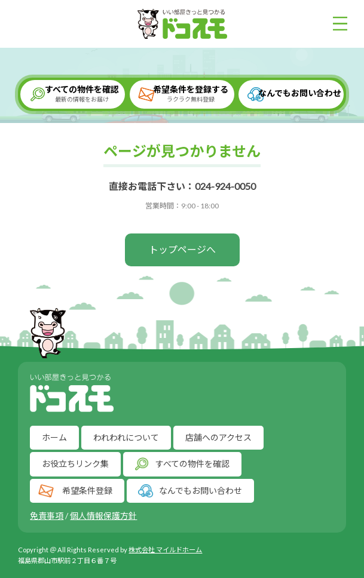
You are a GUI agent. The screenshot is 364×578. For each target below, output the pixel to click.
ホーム (54, 437)
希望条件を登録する (191, 93)
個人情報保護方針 (103, 516)
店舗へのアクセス (218, 437)
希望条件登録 (87, 490)
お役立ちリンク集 (75, 464)
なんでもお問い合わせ (299, 93)
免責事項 (46, 516)
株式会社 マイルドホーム (165, 550)
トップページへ (182, 249)
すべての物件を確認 (81, 93)
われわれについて (126, 437)
